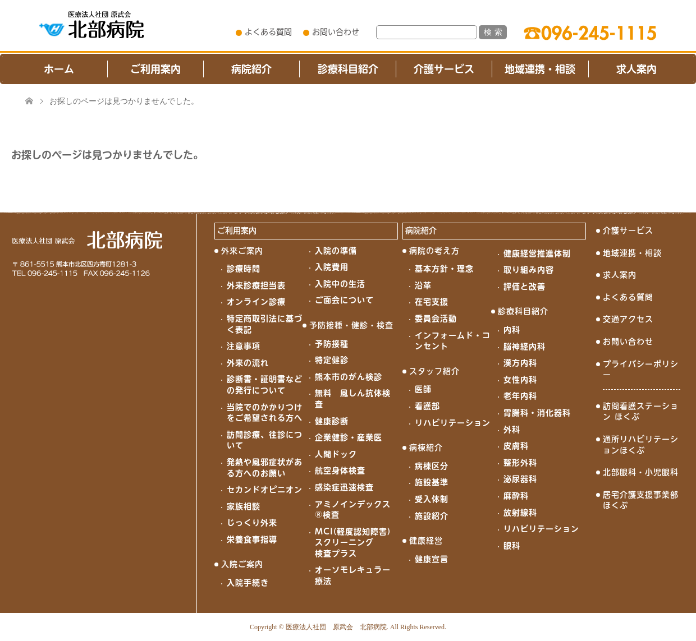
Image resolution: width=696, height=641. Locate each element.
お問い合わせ (335, 32)
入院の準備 (336, 251)
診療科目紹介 (348, 69)
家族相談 (243, 506)
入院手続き (248, 583)
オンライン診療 (256, 302)
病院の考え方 (434, 251)
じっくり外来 (252, 523)
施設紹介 (431, 516)
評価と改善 (524, 286)
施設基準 (431, 482)
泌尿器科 (520, 479)
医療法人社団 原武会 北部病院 (336, 627)
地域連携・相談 (540, 69)
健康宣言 (431, 559)
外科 (511, 430)
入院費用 (332, 267)
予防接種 (332, 344)
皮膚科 (516, 446)
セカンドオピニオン (265, 490)
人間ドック (336, 454)
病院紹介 (251, 69)
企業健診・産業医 (348, 437)
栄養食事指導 (252, 539)
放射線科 (520, 513)
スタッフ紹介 (434, 371)
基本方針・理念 (444, 269)
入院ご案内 (242, 564)
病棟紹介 (426, 447)
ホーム (59, 69)
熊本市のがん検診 (348, 377)
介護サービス (444, 69)
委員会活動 (436, 318)
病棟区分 (431, 466)
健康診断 (332, 421)
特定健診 (332, 360)
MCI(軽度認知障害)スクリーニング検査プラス (353, 542)
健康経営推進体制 (537, 253)
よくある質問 (268, 32)
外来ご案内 (242, 251)
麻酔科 (516, 496)
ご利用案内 (155, 69)
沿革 (423, 285)
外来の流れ (248, 363)
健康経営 (426, 541)
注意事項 (243, 346)
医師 (423, 389)
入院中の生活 (340, 284)
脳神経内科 (524, 347)
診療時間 (243, 269)
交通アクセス (628, 319)
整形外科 (520, 463)
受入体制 (431, 499)
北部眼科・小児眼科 (641, 472)
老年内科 (520, 396)
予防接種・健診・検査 (351, 325)
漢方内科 (520, 363)
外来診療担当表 (256, 285)
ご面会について (344, 300)
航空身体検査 (340, 470)
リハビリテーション (453, 423)
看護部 (427, 406)
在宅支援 (431, 302)
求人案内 (636, 69)
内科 (511, 330)
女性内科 (520, 380)
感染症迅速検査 (344, 487)
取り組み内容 (528, 270)
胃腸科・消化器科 (537, 413)
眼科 (511, 546)
